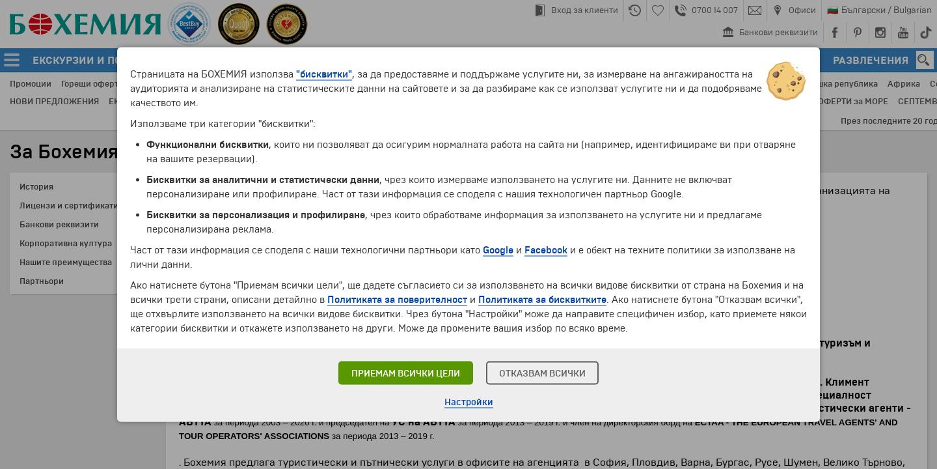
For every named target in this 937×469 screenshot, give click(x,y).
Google (498, 250)
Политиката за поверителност (397, 300)
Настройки (468, 402)
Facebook (545, 250)
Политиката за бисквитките (542, 300)
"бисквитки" (324, 74)
